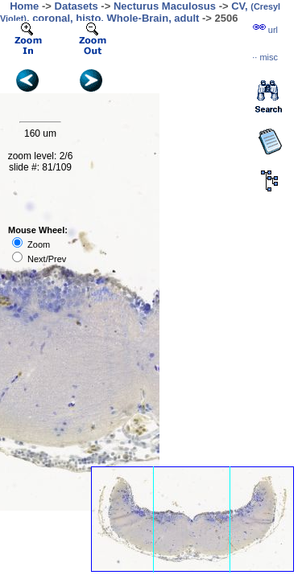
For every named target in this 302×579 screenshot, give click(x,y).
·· (265, 57)
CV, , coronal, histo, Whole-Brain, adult (140, 12)
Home (24, 6)
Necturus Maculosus (165, 6)
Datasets (76, 6)
